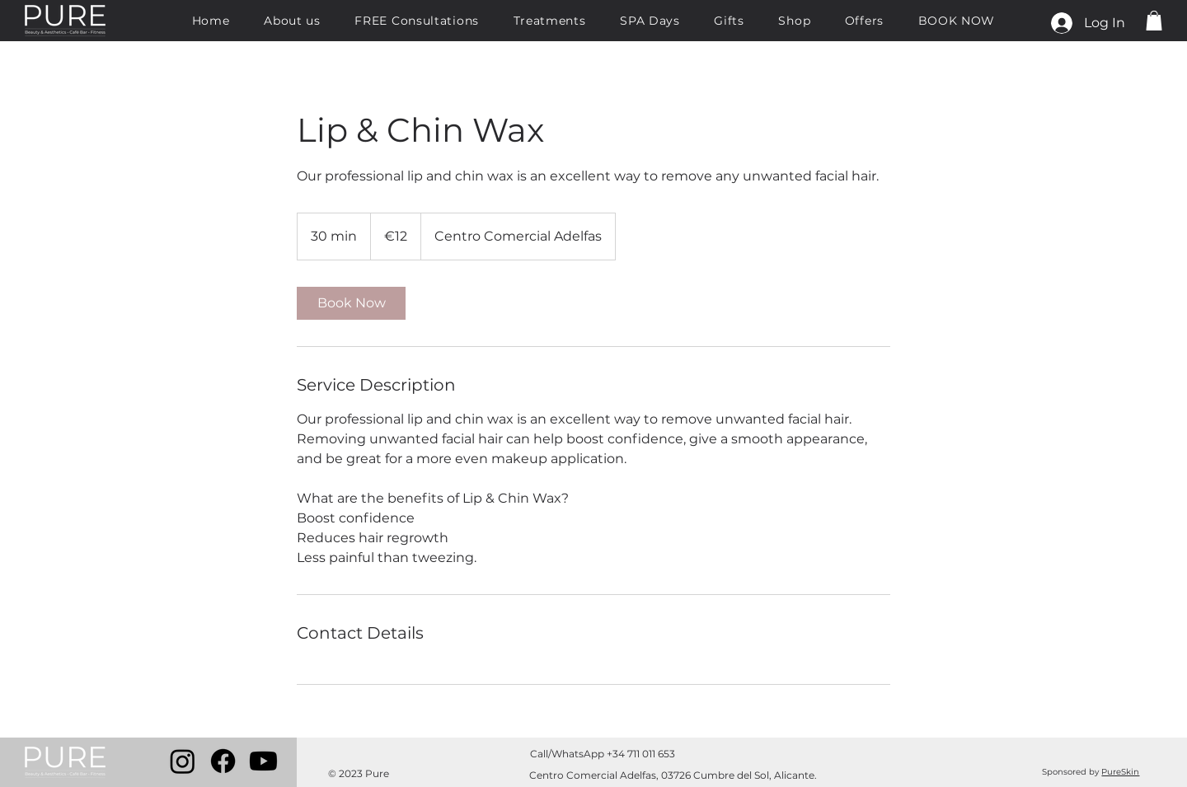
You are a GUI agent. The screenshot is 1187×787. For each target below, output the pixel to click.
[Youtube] (263, 761)
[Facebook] (223, 761)
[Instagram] (183, 761)
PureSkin (1120, 771)
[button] (1154, 20)
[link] (351, 303)
